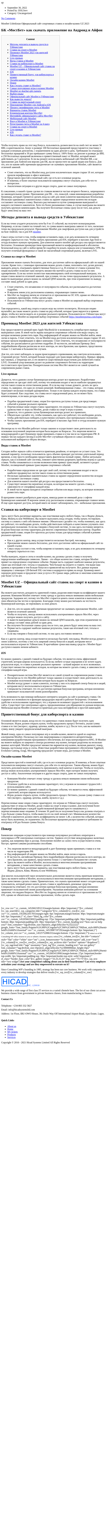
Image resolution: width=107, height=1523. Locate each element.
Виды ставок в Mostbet (22, 61)
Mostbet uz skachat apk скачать (25, 91)
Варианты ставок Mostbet (23, 110)
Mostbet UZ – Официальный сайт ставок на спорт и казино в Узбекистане (32, 67)
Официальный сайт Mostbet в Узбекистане (32, 96)
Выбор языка (16, 93)
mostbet (37, 231)
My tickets (12, 1031)
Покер (13, 82)
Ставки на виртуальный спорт (25, 102)
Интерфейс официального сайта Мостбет (31, 115)
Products (11, 1034)
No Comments (8, 18)
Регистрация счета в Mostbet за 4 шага (30, 124)
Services (11, 1037)
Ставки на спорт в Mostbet (23, 50)
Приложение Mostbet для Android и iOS (30, 104)
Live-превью (16, 58)
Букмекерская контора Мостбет (26, 113)
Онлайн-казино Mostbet (22, 80)
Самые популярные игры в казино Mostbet (32, 88)
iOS (12, 72)
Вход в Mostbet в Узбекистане (25, 121)
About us (11, 1026)
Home (10, 1029)
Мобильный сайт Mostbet (23, 118)
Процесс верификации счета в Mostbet (30, 107)
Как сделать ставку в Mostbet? (25, 85)
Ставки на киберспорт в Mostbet (26, 63)
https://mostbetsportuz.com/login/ (85, 316)
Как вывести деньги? (21, 99)
